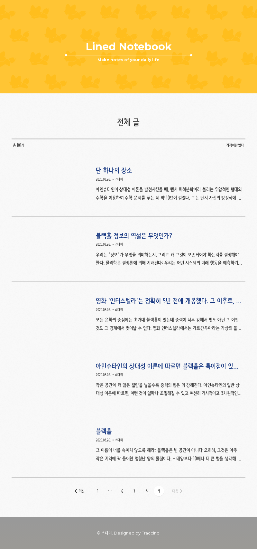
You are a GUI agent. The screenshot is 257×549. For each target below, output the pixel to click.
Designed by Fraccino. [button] (137, 532)
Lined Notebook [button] (128, 46)
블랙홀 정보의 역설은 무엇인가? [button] (128, 249)
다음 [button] (175, 491)
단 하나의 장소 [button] (128, 184)
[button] (98, 491)
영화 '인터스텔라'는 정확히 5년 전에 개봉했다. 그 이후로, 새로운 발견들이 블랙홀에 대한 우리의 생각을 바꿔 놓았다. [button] (128, 314)
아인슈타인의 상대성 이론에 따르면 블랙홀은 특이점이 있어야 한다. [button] (128, 379)
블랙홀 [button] (128, 445)
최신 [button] (82, 491)
